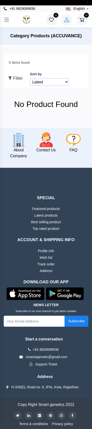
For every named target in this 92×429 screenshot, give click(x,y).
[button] (25, 293)
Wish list (45, 258)
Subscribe (76, 321)
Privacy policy (62, 424)
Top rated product (46, 229)
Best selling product (46, 222)
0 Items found (19, 63)
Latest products (46, 215)
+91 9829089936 (19, 9)
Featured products (46, 209)
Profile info (46, 251)
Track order (46, 264)
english (76, 9)
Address (46, 271)
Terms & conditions (33, 424)
